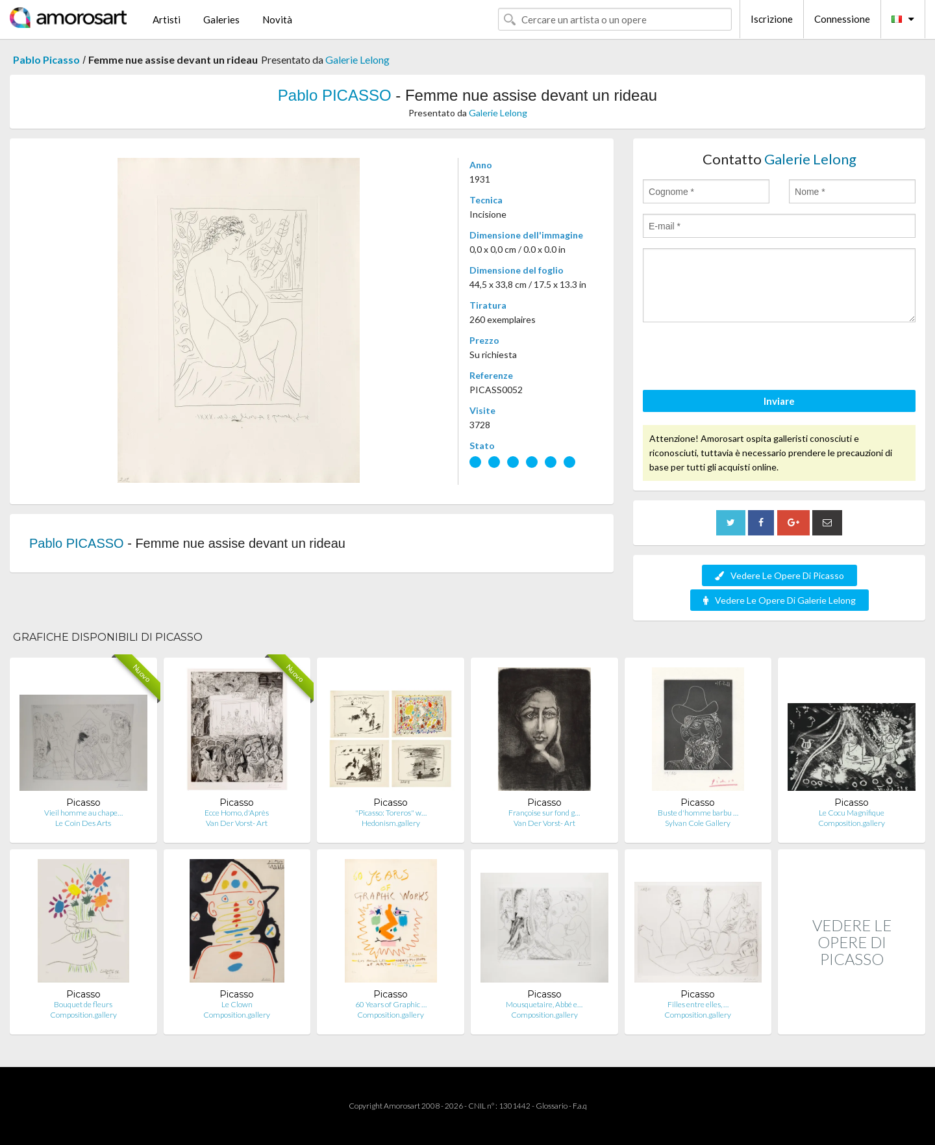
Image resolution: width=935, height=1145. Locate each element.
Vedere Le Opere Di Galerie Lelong (779, 600)
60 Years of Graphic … (391, 1004)
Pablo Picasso (46, 59)
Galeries (221, 19)
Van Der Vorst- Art (237, 823)
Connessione (842, 19)
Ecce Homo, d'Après (237, 812)
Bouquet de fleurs (83, 1004)
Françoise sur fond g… (544, 812)
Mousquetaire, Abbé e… (544, 1004)
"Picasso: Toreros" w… (391, 812)
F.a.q (580, 1106)
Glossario (551, 1106)
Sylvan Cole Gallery (697, 823)
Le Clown (237, 1004)
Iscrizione (772, 19)
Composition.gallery (851, 823)
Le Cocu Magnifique (851, 812)
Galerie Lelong (357, 59)
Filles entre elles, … (698, 1004)
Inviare (779, 401)
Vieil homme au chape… (83, 812)
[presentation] (741, 358)
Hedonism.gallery (391, 823)
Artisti (167, 19)
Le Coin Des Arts (83, 823)
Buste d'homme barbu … (698, 812)
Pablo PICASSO (335, 95)
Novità (277, 19)
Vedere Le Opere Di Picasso (779, 575)
